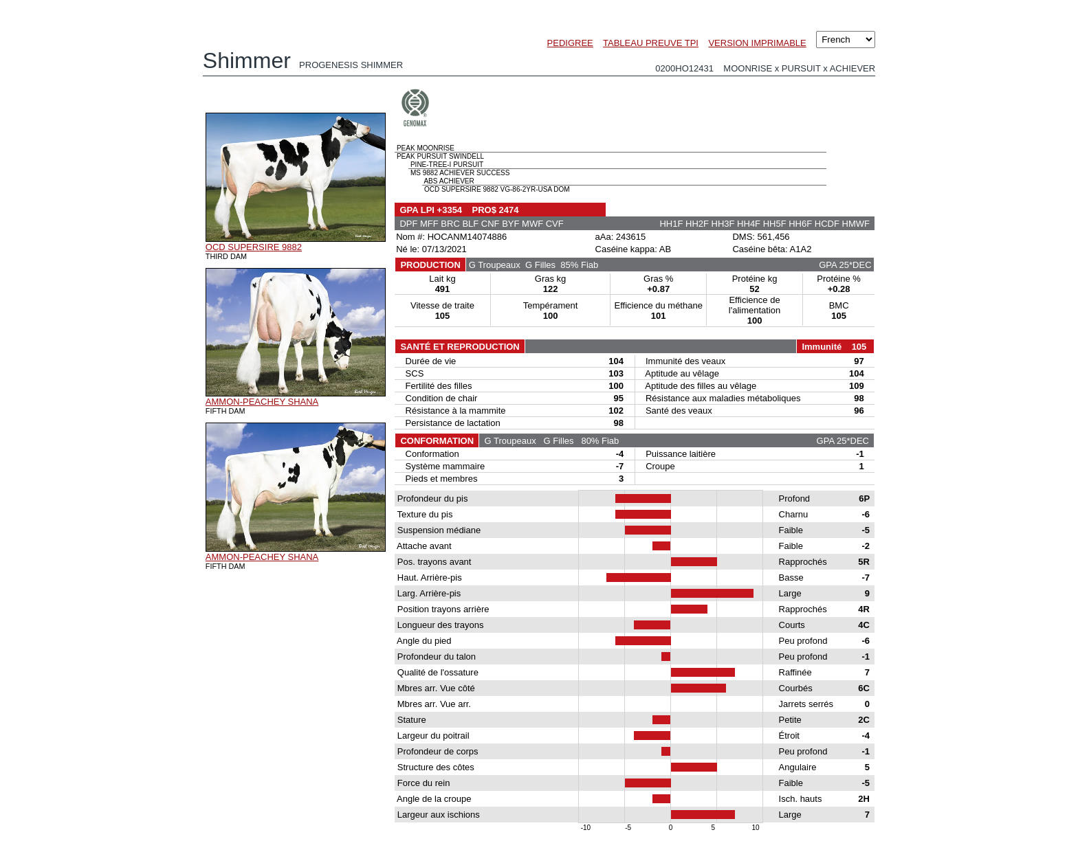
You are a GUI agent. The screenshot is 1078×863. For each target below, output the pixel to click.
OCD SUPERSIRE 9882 (254, 247)
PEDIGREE (570, 43)
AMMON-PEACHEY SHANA (262, 401)
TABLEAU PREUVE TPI (650, 43)
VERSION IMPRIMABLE (757, 43)
